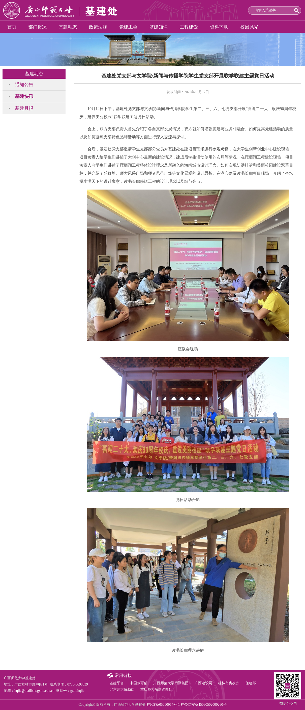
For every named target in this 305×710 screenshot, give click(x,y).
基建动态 (68, 27)
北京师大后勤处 (122, 689)
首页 (11, 27)
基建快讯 (24, 96)
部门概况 (37, 27)
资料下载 (219, 27)
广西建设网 (203, 683)
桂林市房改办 (228, 683)
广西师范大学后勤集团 (171, 683)
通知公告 (24, 84)
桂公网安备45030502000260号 (204, 704)
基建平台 (117, 683)
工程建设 (189, 27)
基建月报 (24, 108)
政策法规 (98, 27)
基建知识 (158, 27)
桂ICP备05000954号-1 (163, 704)
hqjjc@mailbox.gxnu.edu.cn (34, 691)
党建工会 (128, 27)
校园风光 (249, 27)
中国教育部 (138, 683)
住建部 (250, 683)
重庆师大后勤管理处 (156, 689)
